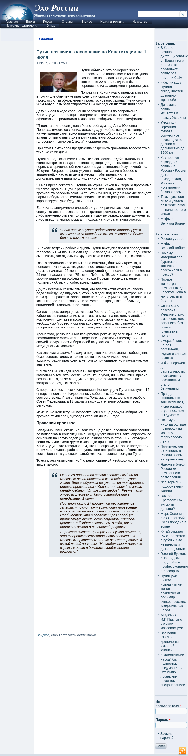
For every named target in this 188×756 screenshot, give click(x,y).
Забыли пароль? (167, 736)
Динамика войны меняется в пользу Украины (173, 111)
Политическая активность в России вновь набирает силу (172, 452)
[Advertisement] (94, 681)
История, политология (22, 25)
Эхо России (56, 8)
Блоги (30, 21)
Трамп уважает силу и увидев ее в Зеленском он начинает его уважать (173, 205)
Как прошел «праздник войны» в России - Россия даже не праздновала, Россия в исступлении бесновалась (173, 175)
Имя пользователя (168, 704)
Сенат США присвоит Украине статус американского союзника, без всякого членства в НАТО (173, 321)
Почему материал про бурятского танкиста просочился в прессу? (172, 263)
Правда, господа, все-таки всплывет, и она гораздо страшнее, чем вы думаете (172, 404)
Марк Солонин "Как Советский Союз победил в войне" (173, 520)
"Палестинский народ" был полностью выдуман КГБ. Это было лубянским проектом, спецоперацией (173, 670)
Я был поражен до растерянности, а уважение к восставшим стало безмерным (173, 375)
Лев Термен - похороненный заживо (172, 486)
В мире (87, 21)
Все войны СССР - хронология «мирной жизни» (170, 641)
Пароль (162, 720)
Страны (67, 21)
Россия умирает (173, 239)
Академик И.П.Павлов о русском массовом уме (172, 621)
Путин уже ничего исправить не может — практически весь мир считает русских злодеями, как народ (173, 593)
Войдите (43, 635)
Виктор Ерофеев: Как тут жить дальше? (171, 502)
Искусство (139, 21)
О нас (51, 25)
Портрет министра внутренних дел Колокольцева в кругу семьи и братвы (173, 290)
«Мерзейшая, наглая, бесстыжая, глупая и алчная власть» (173, 349)
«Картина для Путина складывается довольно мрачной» (172, 91)
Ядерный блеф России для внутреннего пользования (173, 470)
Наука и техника (112, 21)
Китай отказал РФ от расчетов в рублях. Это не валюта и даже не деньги (173, 540)
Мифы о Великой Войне (173, 221)
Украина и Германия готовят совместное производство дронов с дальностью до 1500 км (173, 137)
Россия (48, 21)
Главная (12, 21)
